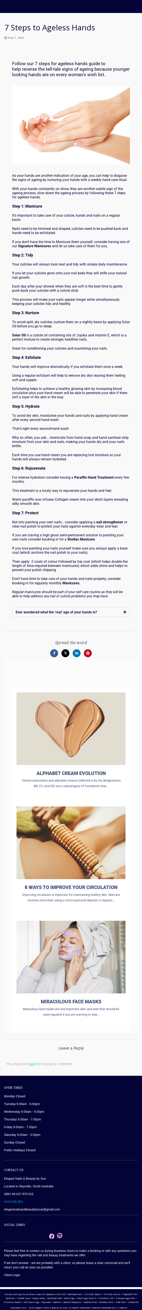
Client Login (12, 1275)
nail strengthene (109, 522)
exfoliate (87, 367)
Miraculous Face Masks (71, 1001)
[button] (71, 612)
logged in (34, 1063)
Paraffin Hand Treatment (94, 477)
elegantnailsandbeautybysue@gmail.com (32, 1209)
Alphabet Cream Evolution (71, 773)
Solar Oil (19, 335)
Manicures (42, 246)
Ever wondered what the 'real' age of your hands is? (56, 612)
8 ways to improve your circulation (71, 887)
